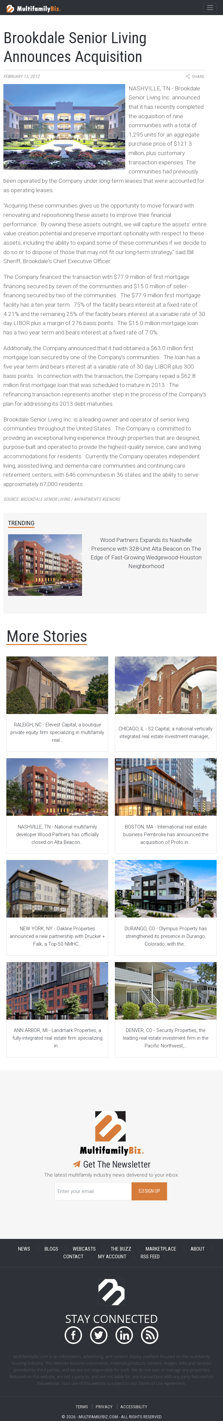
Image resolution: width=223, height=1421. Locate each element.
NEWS (24, 1249)
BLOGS (51, 1249)
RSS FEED (150, 1257)
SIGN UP (149, 1191)
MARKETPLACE (161, 1249)
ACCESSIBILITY (133, 1406)
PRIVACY (104, 1406)
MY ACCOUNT (112, 1257)
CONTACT (73, 1257)
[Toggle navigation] (209, 8)
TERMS (82, 1406)
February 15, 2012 (21, 76)
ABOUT (198, 1249)
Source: (61, 499)
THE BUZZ (120, 1249)
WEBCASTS (84, 1249)
